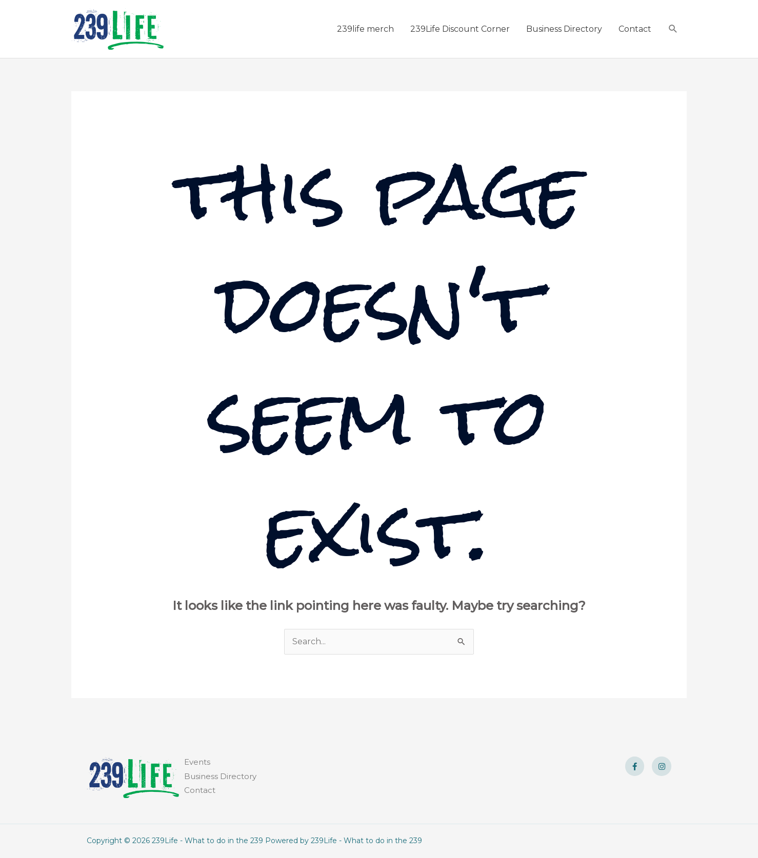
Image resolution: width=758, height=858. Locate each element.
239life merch (365, 29)
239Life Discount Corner (460, 29)
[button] (673, 29)
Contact (635, 29)
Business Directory (564, 29)
